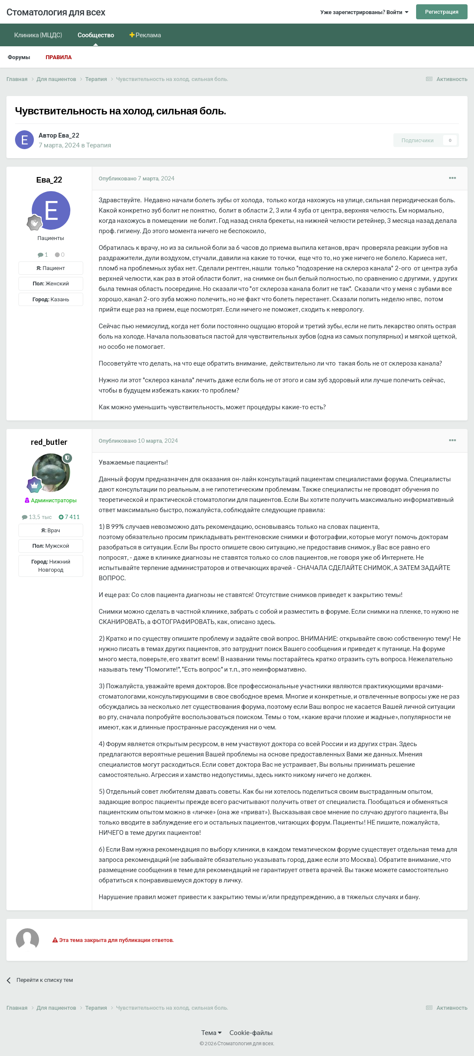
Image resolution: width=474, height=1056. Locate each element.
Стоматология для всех (55, 12)
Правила (58, 57)
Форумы (19, 57)
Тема (211, 1032)
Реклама (148, 35)
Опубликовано (137, 178)
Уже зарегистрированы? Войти (364, 12)
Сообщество (96, 38)
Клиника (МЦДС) (38, 35)
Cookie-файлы (251, 1032)
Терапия (98, 145)
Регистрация (442, 11)
